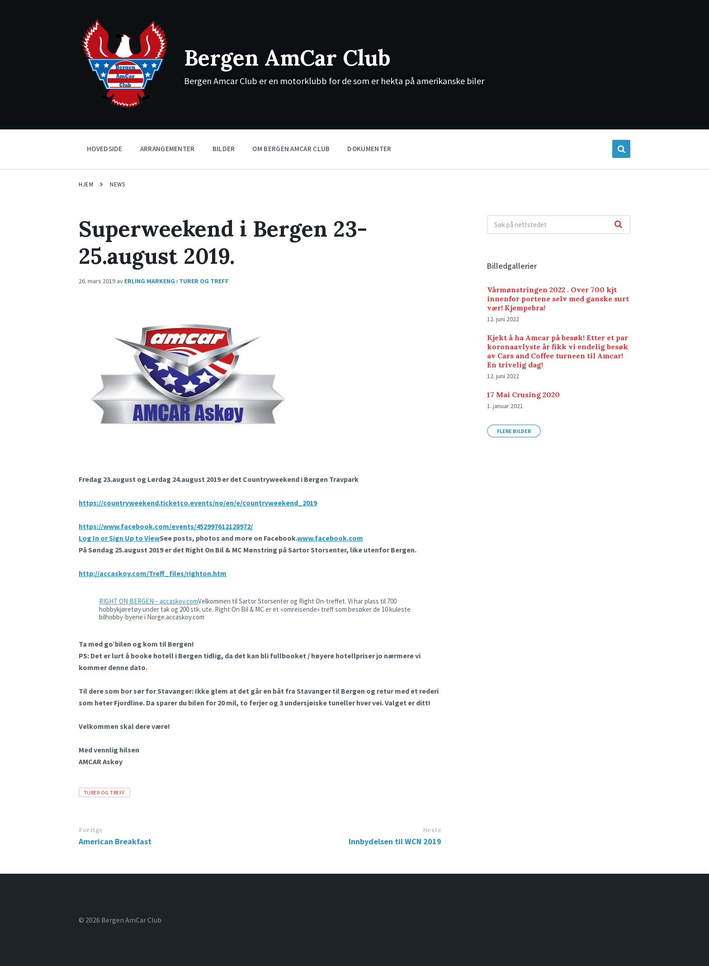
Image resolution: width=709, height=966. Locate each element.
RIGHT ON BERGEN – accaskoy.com (148, 601)
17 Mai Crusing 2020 (523, 394)
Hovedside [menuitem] (105, 148)
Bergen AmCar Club (287, 57)
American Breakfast (115, 841)
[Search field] (558, 224)
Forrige (91, 830)
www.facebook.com (330, 537)
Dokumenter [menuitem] (369, 148)
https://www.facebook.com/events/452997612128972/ (166, 526)
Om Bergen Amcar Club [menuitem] (291, 148)
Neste (432, 830)
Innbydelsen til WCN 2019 (395, 841)
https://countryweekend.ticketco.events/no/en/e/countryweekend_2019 (198, 502)
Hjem (86, 184)
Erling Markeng (149, 281)
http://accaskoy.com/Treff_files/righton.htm (153, 573)
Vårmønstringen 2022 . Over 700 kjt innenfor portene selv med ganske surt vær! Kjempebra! (558, 298)
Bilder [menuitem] (224, 148)
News (117, 184)
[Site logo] (124, 107)
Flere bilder (514, 431)
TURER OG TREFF (204, 281)
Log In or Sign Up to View (119, 537)
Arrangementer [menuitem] (167, 148)
